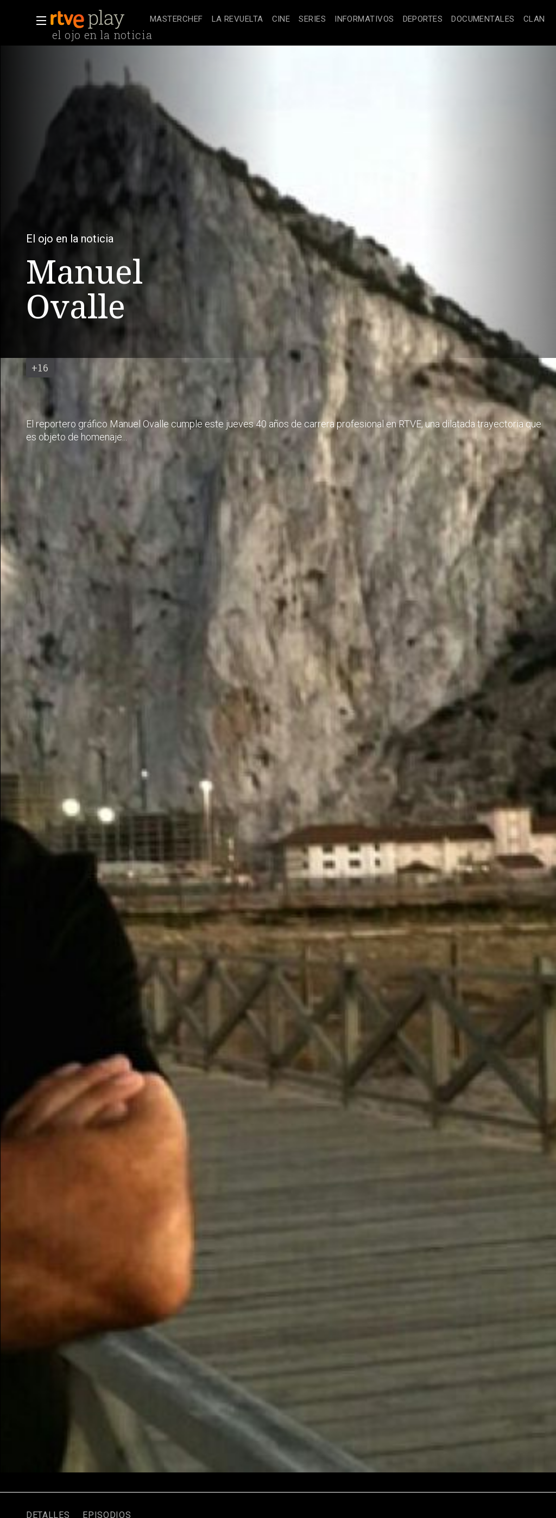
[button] (38, 21)
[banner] (98, 19)
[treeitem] (176, 20)
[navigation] (347, 19)
